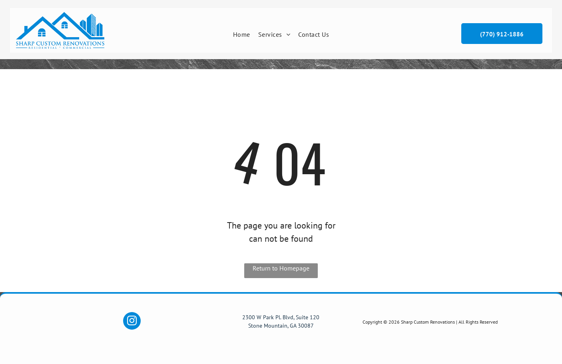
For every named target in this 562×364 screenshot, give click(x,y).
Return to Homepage (281, 268)
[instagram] (132, 322)
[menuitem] (241, 34)
